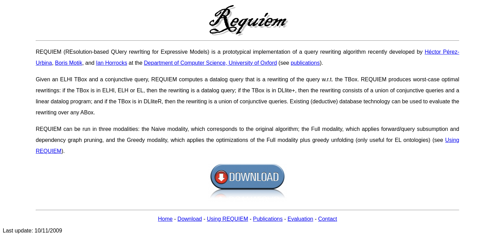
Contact (327, 219)
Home (165, 219)
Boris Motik (68, 63)
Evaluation (300, 219)
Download (189, 219)
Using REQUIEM (227, 219)
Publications (268, 219)
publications (305, 63)
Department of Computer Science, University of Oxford (210, 63)
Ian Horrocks (111, 63)
